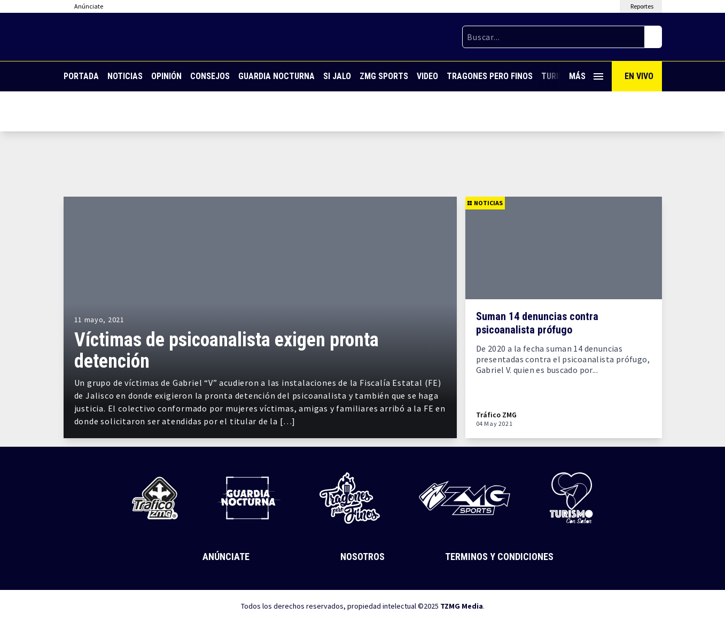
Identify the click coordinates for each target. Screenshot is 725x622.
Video (427, 76)
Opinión (166, 76)
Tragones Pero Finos (490, 76)
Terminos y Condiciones (499, 556)
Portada (81, 76)
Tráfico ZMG (496, 414)
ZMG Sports (384, 76)
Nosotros (362, 556)
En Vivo (639, 76)
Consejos (210, 76)
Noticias (125, 76)
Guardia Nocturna (276, 76)
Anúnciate (226, 556)
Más (586, 76)
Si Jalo (337, 76)
